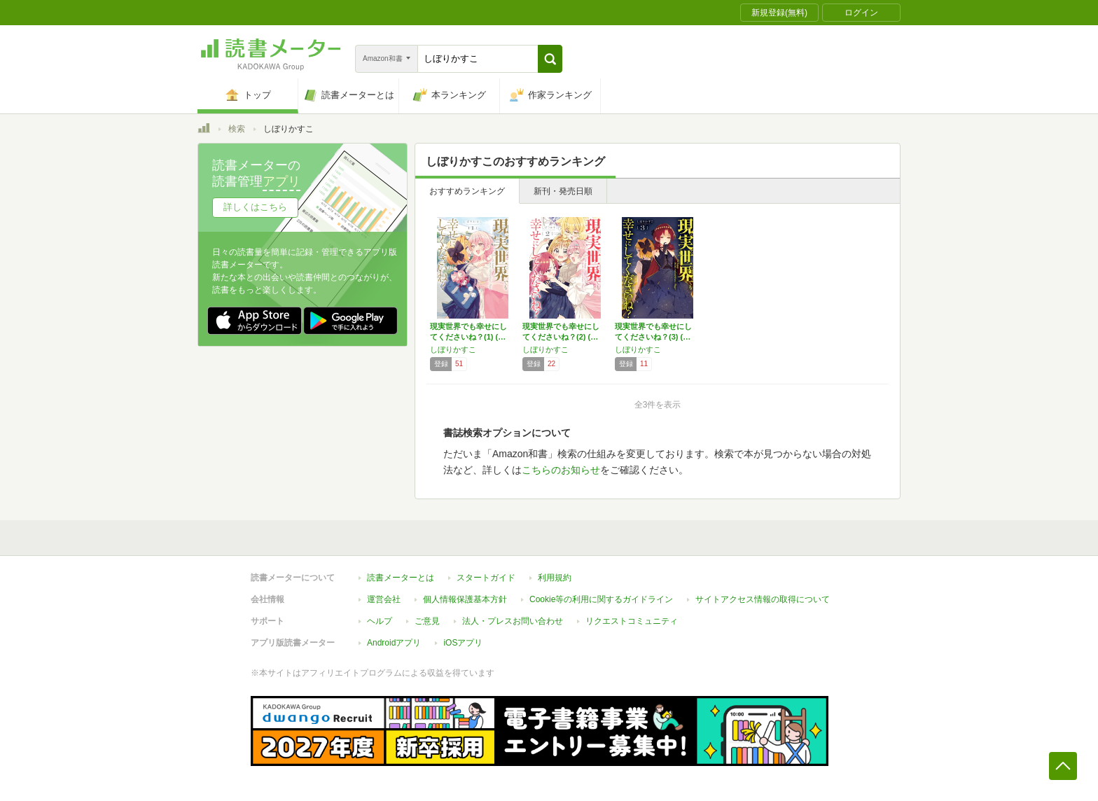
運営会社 (384, 599)
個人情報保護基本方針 (465, 599)
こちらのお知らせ (561, 469)
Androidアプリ (394, 643)
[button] (550, 59)
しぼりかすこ (453, 349)
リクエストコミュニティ (631, 621)
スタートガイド (486, 577)
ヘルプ (379, 621)
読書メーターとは (400, 577)
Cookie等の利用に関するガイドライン (601, 599)
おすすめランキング (467, 191)
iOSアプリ (462, 643)
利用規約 (554, 577)
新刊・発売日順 (563, 191)
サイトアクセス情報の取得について (762, 599)
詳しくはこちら (255, 207)
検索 (236, 129)
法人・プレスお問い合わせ (512, 621)
